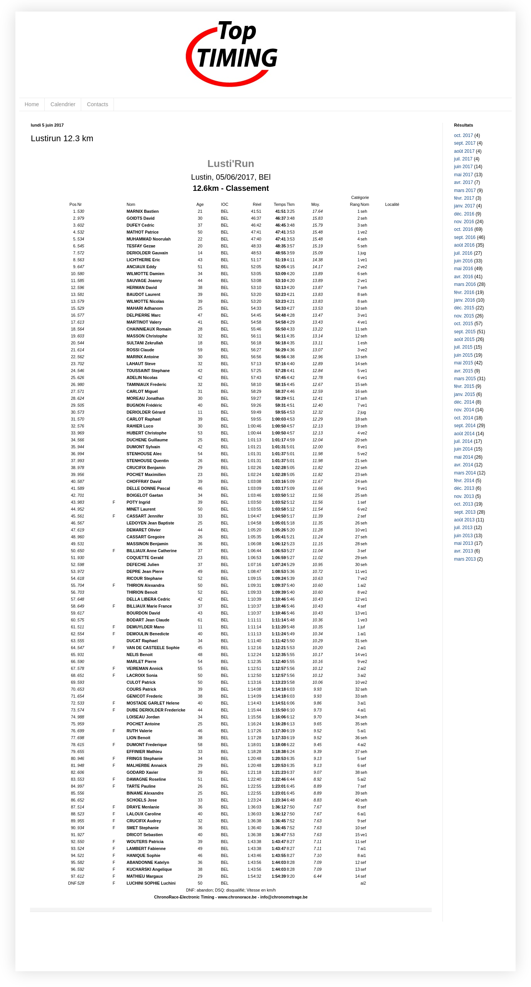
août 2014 (464, 433)
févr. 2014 (464, 480)
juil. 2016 (463, 253)
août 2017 (464, 151)
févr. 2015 (464, 386)
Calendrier (62, 104)
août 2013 (464, 520)
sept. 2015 (465, 331)
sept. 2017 (465, 143)
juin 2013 (463, 535)
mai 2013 (463, 543)
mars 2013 (465, 559)
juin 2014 (463, 449)
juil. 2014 (463, 441)
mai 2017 (463, 174)
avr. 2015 (463, 371)
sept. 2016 (465, 237)
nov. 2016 (464, 221)
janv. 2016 (464, 300)
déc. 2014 (464, 402)
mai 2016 (463, 268)
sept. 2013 (465, 512)
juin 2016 (463, 261)
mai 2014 (463, 457)
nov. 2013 (464, 496)
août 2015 (464, 339)
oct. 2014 (463, 418)
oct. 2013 (463, 504)
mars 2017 (465, 190)
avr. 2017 (463, 182)
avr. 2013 (463, 551)
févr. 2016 (464, 292)
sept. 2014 (465, 425)
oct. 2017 (463, 135)
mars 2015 (465, 378)
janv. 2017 (464, 206)
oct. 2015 (463, 323)
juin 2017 (463, 166)
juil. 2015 (463, 347)
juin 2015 (463, 355)
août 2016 (464, 245)
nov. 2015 (464, 316)
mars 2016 (465, 284)
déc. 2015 (464, 308)
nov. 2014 (464, 410)
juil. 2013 (463, 527)
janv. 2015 (464, 394)
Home (32, 104)
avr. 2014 (463, 465)
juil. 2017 (463, 159)
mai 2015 (463, 363)
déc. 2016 (464, 214)
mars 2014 (465, 473)
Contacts (97, 104)
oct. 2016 (463, 229)
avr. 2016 (463, 276)
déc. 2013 (464, 488)
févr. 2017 (464, 198)
